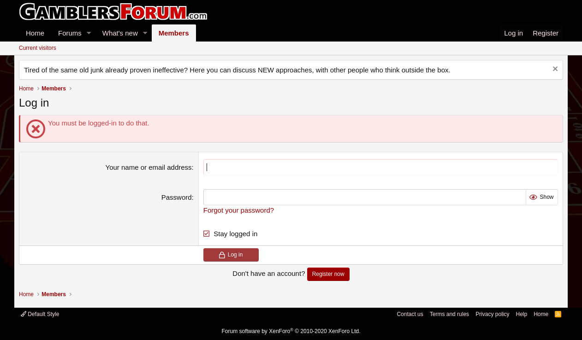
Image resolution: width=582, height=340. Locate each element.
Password (176, 197)
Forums (70, 33)
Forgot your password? (238, 210)
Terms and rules (449, 314)
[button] (89, 33)
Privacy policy (492, 314)
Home (35, 33)
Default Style (40, 314)
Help (521, 314)
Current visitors (37, 48)
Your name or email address (149, 167)
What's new (120, 33)
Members (174, 33)
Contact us (410, 314)
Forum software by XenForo (291, 331)
